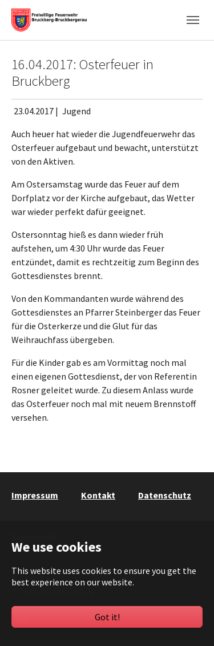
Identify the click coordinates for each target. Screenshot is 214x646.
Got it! (107, 617)
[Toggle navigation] (193, 20)
